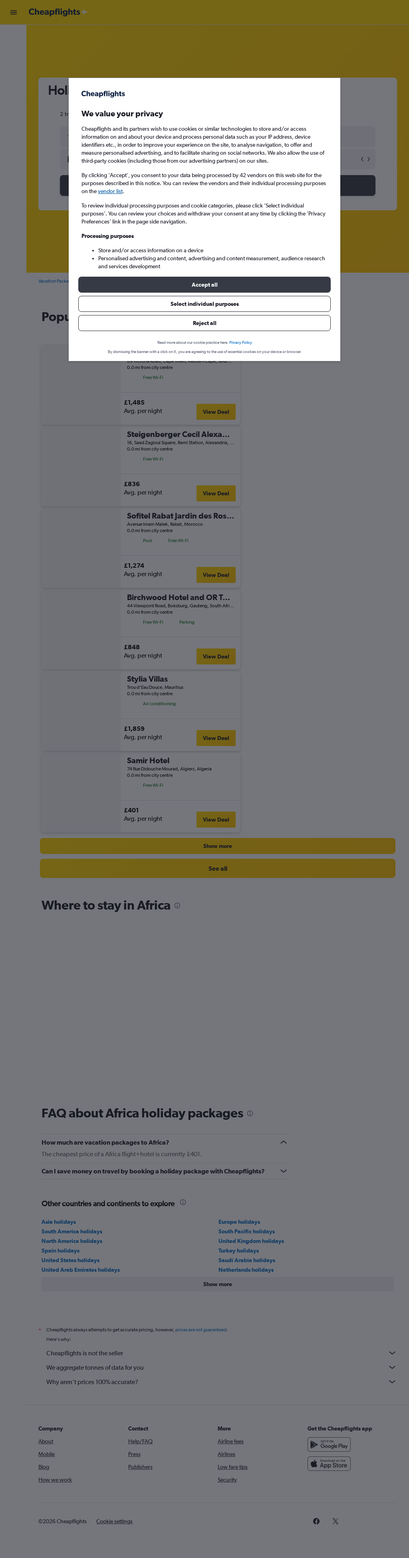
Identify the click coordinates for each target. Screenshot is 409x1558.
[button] (204, 285)
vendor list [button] (110, 191)
